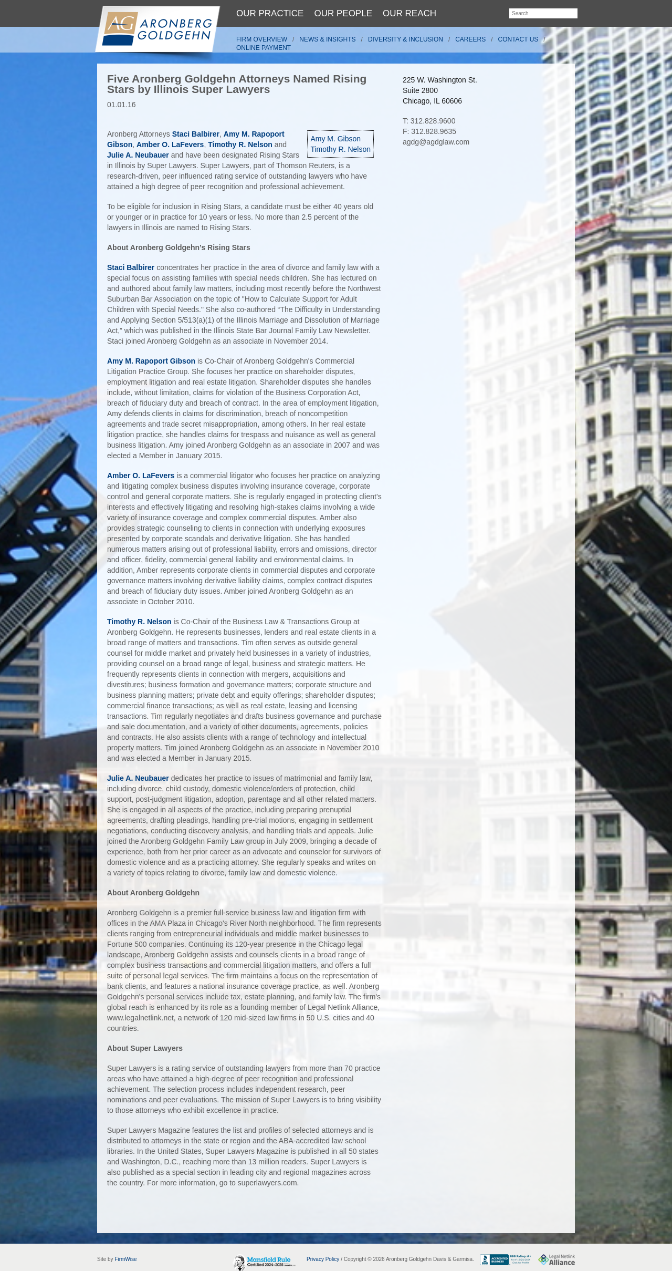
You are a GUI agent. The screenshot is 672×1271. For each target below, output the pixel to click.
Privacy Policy (323, 1259)
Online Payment (263, 47)
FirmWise (125, 1259)
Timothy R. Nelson (340, 149)
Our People (343, 13)
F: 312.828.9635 (429, 131)
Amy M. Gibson (335, 139)
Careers (470, 39)
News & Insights (327, 39)
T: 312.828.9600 (429, 121)
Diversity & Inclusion (405, 39)
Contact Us (518, 39)
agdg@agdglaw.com (436, 142)
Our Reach (409, 13)
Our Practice (269, 13)
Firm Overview (261, 39)
